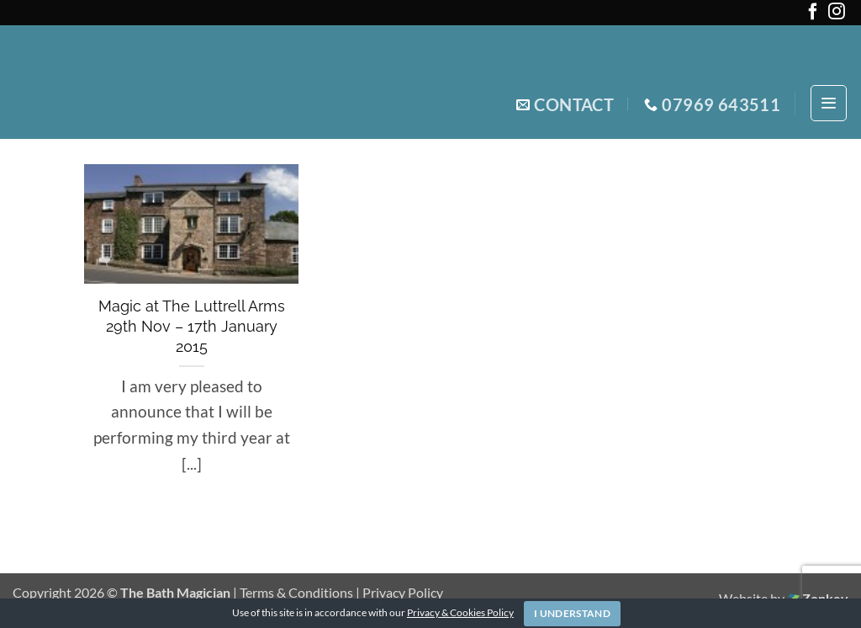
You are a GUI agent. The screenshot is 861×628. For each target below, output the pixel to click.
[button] (829, 103)
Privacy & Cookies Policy (460, 612)
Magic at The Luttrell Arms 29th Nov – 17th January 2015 (191, 326)
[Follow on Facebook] (813, 14)
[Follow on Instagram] (836, 14)
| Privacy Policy (399, 592)
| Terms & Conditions (294, 592)
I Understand (572, 613)
